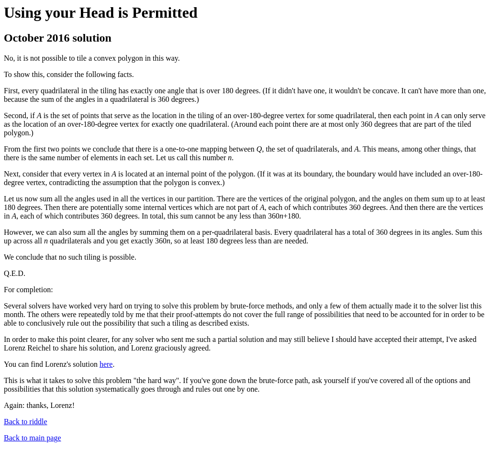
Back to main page (32, 438)
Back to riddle (25, 421)
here (106, 364)
